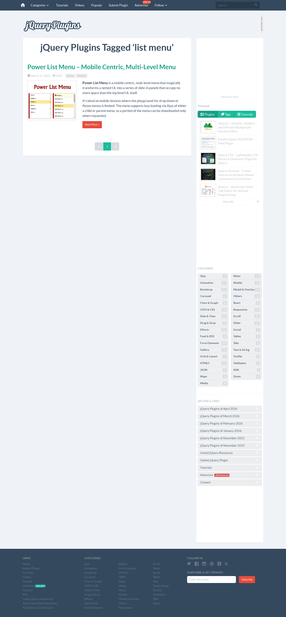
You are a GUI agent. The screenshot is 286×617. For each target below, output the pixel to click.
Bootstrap (213, 289)
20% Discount (221, 475)
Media (213, 383)
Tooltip (246, 356)
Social (246, 330)
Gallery (213, 350)
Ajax (213, 276)
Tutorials (62, 5)
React (246, 303)
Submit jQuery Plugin (229, 460)
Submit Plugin (118, 5)
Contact (229, 482)
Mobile (81, 75)
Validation (246, 363)
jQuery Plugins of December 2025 (229, 438)
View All (241, 201)
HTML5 (213, 363)
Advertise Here (230, 96)
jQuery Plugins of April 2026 (229, 408)
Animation (213, 283)
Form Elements (213, 343)
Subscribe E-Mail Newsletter (40, 603)
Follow (161, 5)
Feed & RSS (213, 336)
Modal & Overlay (246, 289)
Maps (213, 376)
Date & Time (213, 316)
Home (26, 564)
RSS (25, 594)
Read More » (92, 124)
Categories (40, 5)
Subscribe (247, 579)
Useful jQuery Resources (229, 453)
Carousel (213, 296)
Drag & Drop (213, 323)
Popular (96, 5)
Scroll (246, 316)
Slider (246, 323)
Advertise (143, 3)
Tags (226, 114)
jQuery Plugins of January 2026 (229, 430)
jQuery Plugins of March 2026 (229, 416)
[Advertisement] (230, 67)
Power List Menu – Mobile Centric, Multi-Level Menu (101, 66)
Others (246, 296)
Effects (213, 330)
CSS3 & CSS (213, 310)
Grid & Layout (213, 356)
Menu (70, 75)
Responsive (246, 310)
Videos (79, 5)
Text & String (246, 350)
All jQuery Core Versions (38, 607)
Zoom (246, 376)
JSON (213, 370)
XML (246, 370)
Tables (246, 336)
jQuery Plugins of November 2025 (229, 445)
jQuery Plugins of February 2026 (229, 423)
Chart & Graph (213, 303)
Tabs (246, 343)
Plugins (207, 114)
